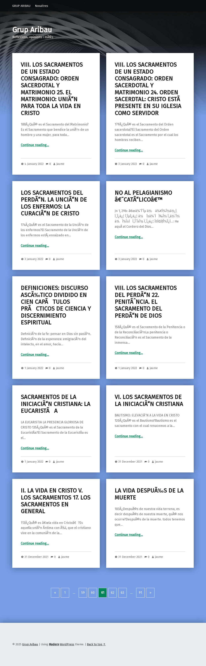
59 (83, 593)
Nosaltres (41, 6)
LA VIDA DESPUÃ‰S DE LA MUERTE (149, 494)
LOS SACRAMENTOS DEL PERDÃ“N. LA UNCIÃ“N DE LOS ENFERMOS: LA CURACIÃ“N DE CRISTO (54, 203)
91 (140, 593)
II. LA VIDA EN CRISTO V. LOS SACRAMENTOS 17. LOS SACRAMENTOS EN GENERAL (55, 501)
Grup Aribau (32, 29)
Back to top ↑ (96, 644)
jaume (60, 164)
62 (112, 593)
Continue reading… (35, 145)
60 (93, 593)
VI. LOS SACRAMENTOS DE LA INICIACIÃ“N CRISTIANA (149, 400)
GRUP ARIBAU (21, 6)
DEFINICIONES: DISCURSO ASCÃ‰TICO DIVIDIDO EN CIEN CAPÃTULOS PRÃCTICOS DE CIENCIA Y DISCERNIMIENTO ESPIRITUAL (56, 305)
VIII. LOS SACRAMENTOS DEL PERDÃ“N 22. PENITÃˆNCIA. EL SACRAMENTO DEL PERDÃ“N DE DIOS (146, 302)
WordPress (67, 644)
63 (122, 593)
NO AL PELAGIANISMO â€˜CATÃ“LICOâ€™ (143, 196)
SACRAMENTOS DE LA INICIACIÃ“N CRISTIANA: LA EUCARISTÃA (55, 404)
